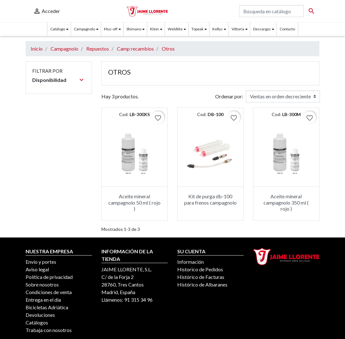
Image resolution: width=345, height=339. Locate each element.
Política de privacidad (49, 277)
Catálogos (37, 322)
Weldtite (175, 29)
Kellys (217, 29)
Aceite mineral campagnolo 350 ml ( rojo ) (286, 202)
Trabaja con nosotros (49, 330)
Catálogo (57, 29)
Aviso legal (37, 269)
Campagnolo (84, 29)
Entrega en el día (43, 300)
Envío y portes (41, 262)
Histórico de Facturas (200, 277)
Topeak (197, 29)
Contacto (287, 29)
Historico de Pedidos (200, 269)
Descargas (262, 29)
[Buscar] (271, 11)
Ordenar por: (229, 96)
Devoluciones (40, 315)
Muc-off (111, 29)
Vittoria (238, 29)
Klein (154, 29)
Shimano (133, 29)
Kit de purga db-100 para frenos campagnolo (210, 199)
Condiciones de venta (49, 292)
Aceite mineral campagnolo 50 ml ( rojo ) (134, 202)
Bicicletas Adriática (47, 307)
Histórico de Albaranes (202, 284)
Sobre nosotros (42, 284)
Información (190, 262)
